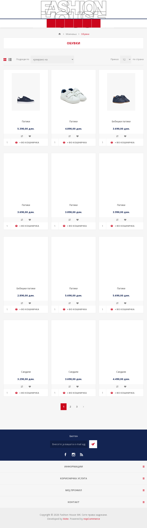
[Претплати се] (68, 444)
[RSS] (81, 454)
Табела (4, 59)
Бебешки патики (121, 121)
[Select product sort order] (52, 59)
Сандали (26, 371)
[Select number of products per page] (125, 59)
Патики (26, 121)
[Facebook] (65, 454)
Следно (83, 406)
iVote (66, 518)
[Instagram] (73, 454)
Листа (10, 59)
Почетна (59, 34)
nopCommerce (92, 518)
